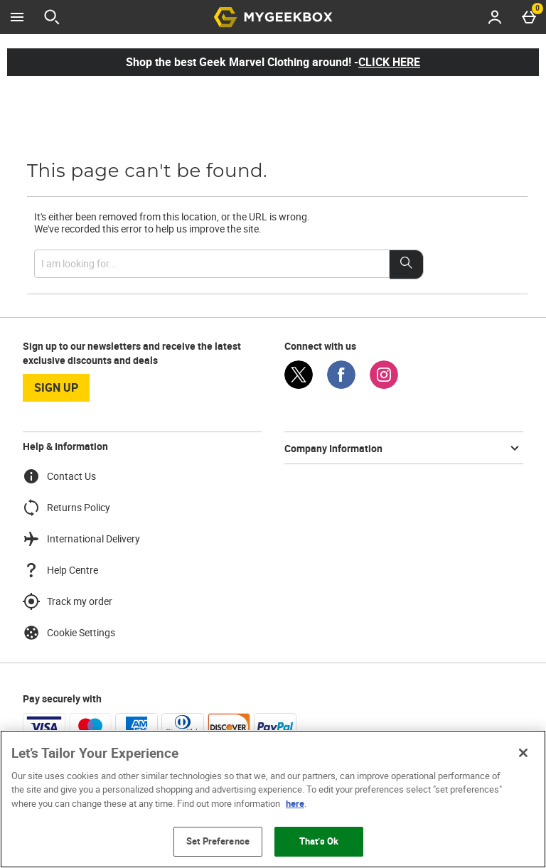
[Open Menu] (17, 17)
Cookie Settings (69, 632)
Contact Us (59, 476)
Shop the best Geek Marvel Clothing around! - (273, 62)
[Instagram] (384, 385)
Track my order (67, 601)
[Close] (523, 752)
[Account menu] (495, 17)
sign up (56, 387)
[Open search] (52, 17)
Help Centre (60, 570)
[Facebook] (341, 385)
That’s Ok (318, 841)
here (295, 803)
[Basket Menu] (529, 17)
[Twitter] (298, 385)
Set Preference (218, 841)
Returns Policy (66, 507)
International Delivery (81, 538)
